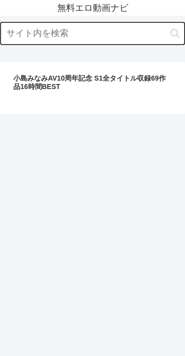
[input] (92, 33)
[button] (175, 33)
